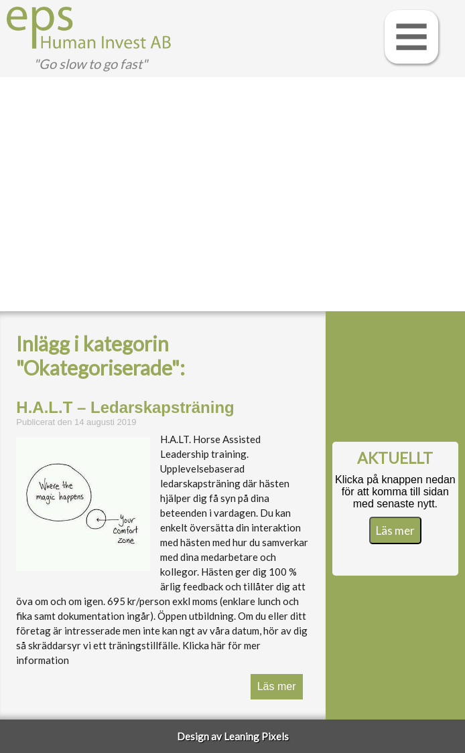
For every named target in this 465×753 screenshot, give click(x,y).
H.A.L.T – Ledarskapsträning (125, 407)
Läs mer (276, 686)
